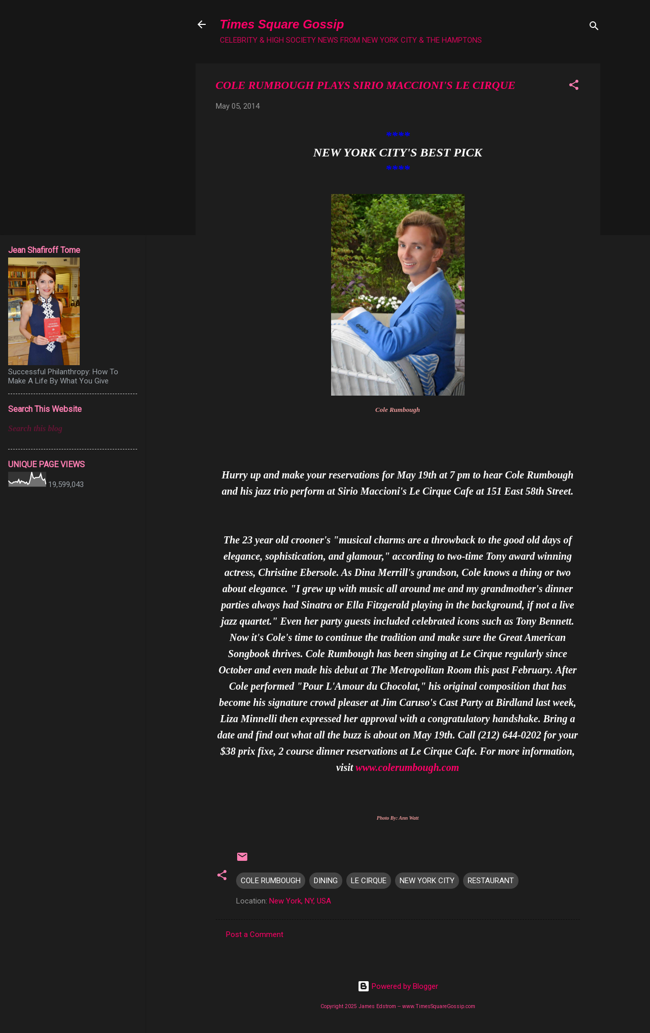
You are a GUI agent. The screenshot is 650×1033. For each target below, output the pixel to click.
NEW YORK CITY (427, 880)
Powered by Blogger (398, 986)
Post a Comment (254, 934)
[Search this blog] (72, 428)
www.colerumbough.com (407, 767)
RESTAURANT (491, 880)
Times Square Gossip (282, 24)
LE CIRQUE (368, 880)
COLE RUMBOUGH (271, 880)
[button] (574, 86)
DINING (326, 880)
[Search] (594, 27)
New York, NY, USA (300, 901)
